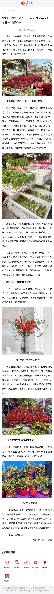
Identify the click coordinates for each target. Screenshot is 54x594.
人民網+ (16, 563)
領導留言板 (35, 563)
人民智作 (7, 577)
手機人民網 (26, 563)
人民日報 (7, 563)
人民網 (2, 10)
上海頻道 (11, 10)
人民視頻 (45, 563)
